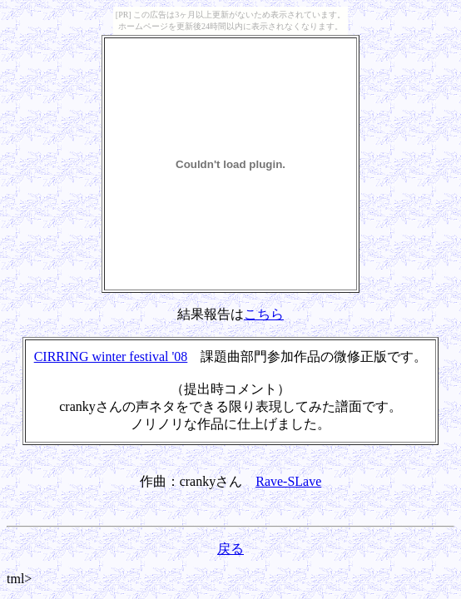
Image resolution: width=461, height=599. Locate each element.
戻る (230, 549)
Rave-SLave (288, 481)
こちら (264, 314)
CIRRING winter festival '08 (111, 356)
